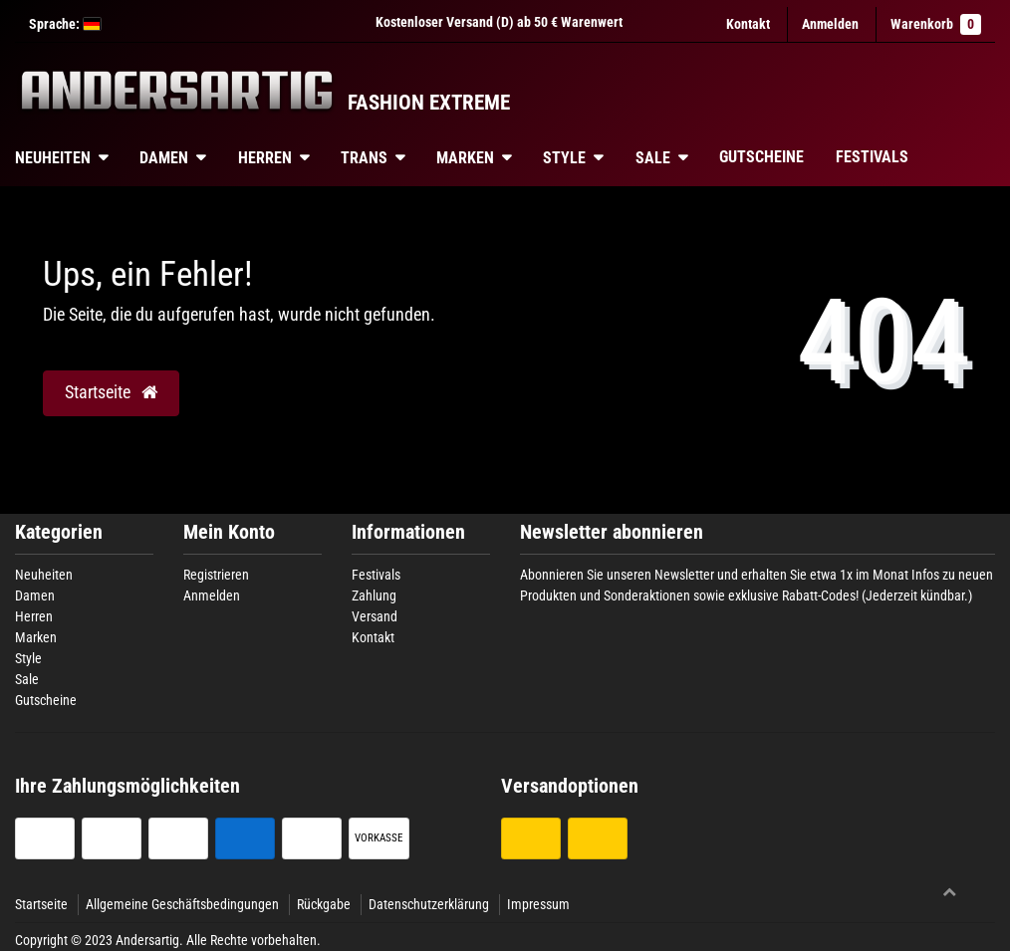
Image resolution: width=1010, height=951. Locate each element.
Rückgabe (324, 904)
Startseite (41, 904)
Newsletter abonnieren (611, 532)
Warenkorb (935, 24)
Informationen (408, 532)
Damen (163, 157)
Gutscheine (761, 156)
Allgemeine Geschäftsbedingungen (182, 904)
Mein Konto (229, 532)
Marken (465, 157)
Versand (374, 616)
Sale (652, 157)
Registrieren (216, 575)
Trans (364, 157)
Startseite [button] (111, 392)
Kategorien (59, 532)
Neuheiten (44, 575)
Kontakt (748, 24)
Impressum (538, 904)
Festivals (872, 156)
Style (564, 157)
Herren (265, 157)
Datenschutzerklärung (429, 904)
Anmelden (211, 595)
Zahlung (374, 595)
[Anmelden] (830, 24)
